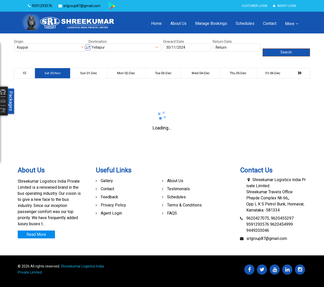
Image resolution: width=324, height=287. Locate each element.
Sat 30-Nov (52, 73)
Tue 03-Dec (163, 73)
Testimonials (178, 188)
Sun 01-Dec (88, 73)
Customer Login (254, 6)
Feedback (109, 197)
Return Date (222, 41)
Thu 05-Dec (238, 73)
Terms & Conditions (184, 205)
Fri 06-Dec (273, 73)
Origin (18, 41)
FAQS (172, 213)
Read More (36, 234)
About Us (178, 23)
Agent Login (284, 6)
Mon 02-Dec (126, 73)
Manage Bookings (211, 23)
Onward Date (173, 41)
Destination (98, 41)
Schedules (245, 23)
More (289, 23)
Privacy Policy (113, 205)
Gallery (107, 180)
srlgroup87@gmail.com (266, 238)
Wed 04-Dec (201, 73)
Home (156, 23)
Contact (269, 23)
